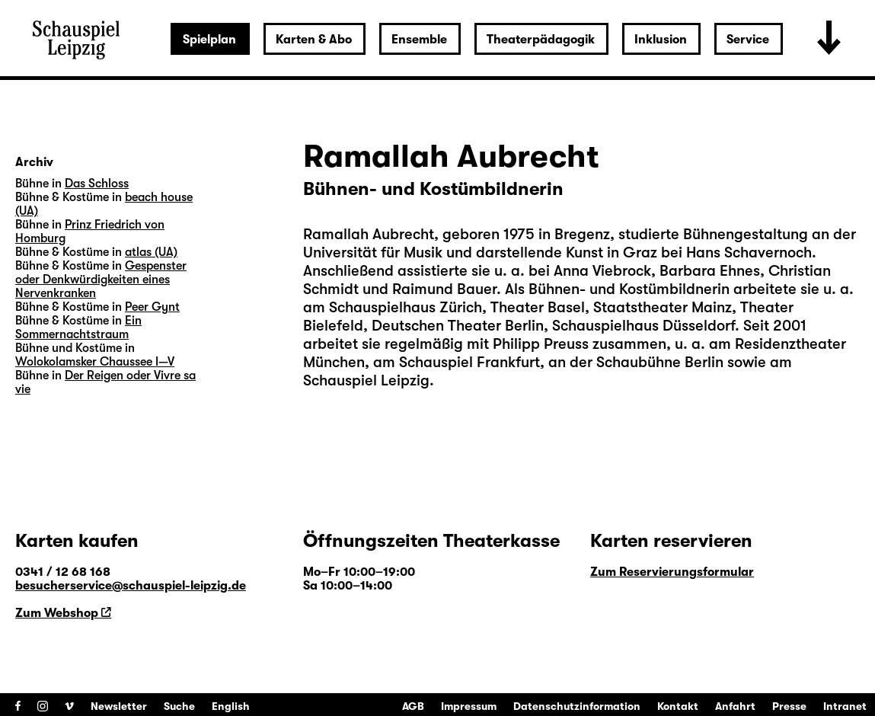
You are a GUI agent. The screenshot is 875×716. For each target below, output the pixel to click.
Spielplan (209, 39)
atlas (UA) (151, 252)
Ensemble (419, 39)
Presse (789, 706)
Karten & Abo (314, 39)
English (231, 706)
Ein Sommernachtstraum (78, 327)
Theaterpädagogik (541, 39)
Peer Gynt (152, 307)
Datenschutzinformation (576, 706)
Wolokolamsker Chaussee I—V (94, 362)
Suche (179, 706)
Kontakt (677, 706)
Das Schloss (97, 183)
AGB (413, 706)
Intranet (845, 706)
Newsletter (119, 706)
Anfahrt (735, 706)
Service (748, 39)
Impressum (469, 706)
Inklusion (660, 39)
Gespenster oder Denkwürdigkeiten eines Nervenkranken (101, 279)
